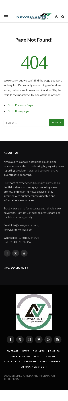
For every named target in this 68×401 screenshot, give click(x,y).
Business (39, 351)
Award (50, 356)
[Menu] (6, 17)
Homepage (11, 351)
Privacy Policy (50, 361)
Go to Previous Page (20, 105)
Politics (54, 351)
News (25, 351)
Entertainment (20, 356)
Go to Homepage (18, 111)
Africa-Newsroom (34, 366)
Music (38, 356)
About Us (30, 361)
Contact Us (12, 361)
